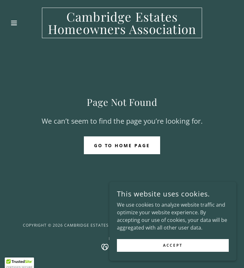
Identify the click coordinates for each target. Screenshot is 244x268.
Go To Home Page (122, 145)
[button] (25, 23)
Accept (172, 249)
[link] (122, 32)
